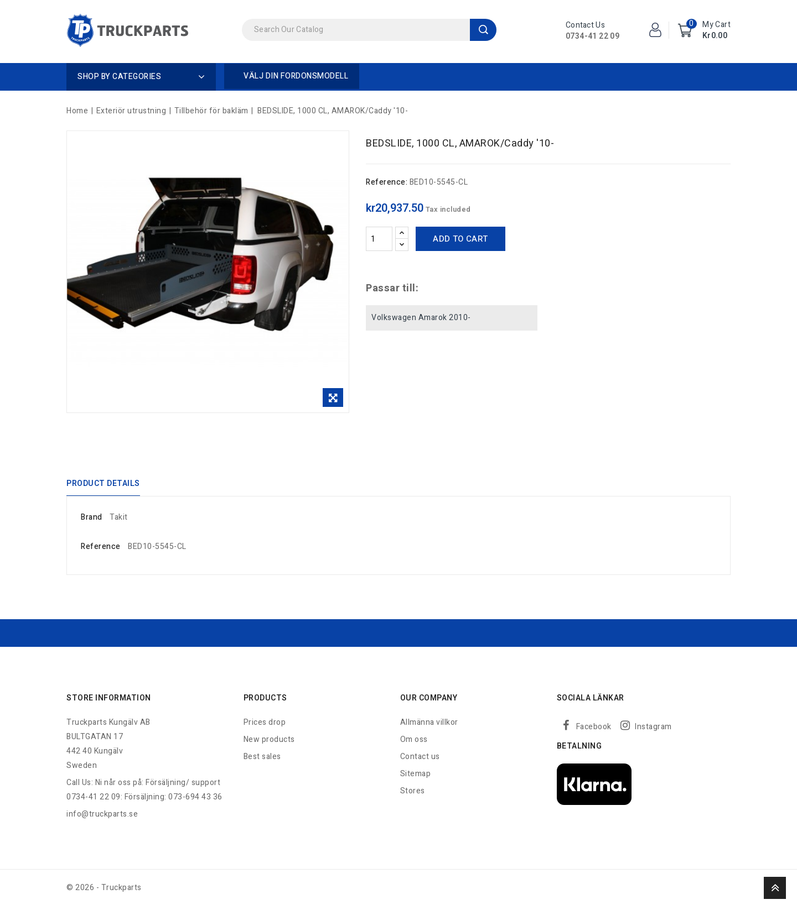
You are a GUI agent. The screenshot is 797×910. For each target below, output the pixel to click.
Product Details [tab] (103, 485)
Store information (108, 702)
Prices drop (265, 726)
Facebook (594, 730)
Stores (412, 795)
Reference (101, 550)
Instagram (653, 730)
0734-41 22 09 (592, 36)
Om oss (414, 743)
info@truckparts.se (102, 818)
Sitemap (415, 777)
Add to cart (460, 239)
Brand (91, 521)
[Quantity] (379, 239)
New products (269, 743)
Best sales (262, 760)
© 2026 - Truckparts (104, 891)
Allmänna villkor (429, 726)
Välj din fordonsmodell (296, 76)
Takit (119, 521)
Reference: (386, 182)
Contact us (420, 760)
